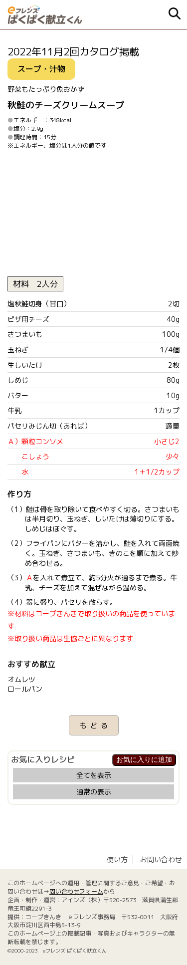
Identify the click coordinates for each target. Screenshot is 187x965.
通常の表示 (93, 791)
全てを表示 (93, 775)
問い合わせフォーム (76, 891)
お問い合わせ (161, 859)
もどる (95, 725)
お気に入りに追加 (144, 759)
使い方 (117, 859)
